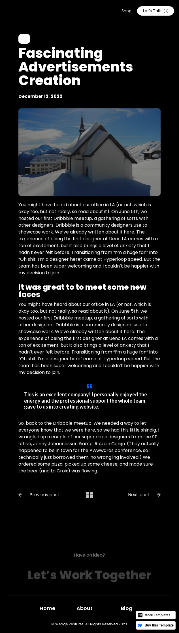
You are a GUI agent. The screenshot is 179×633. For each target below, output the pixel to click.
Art (24, 38)
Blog (127, 608)
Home (47, 608)
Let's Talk (155, 11)
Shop (126, 11)
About (84, 608)
